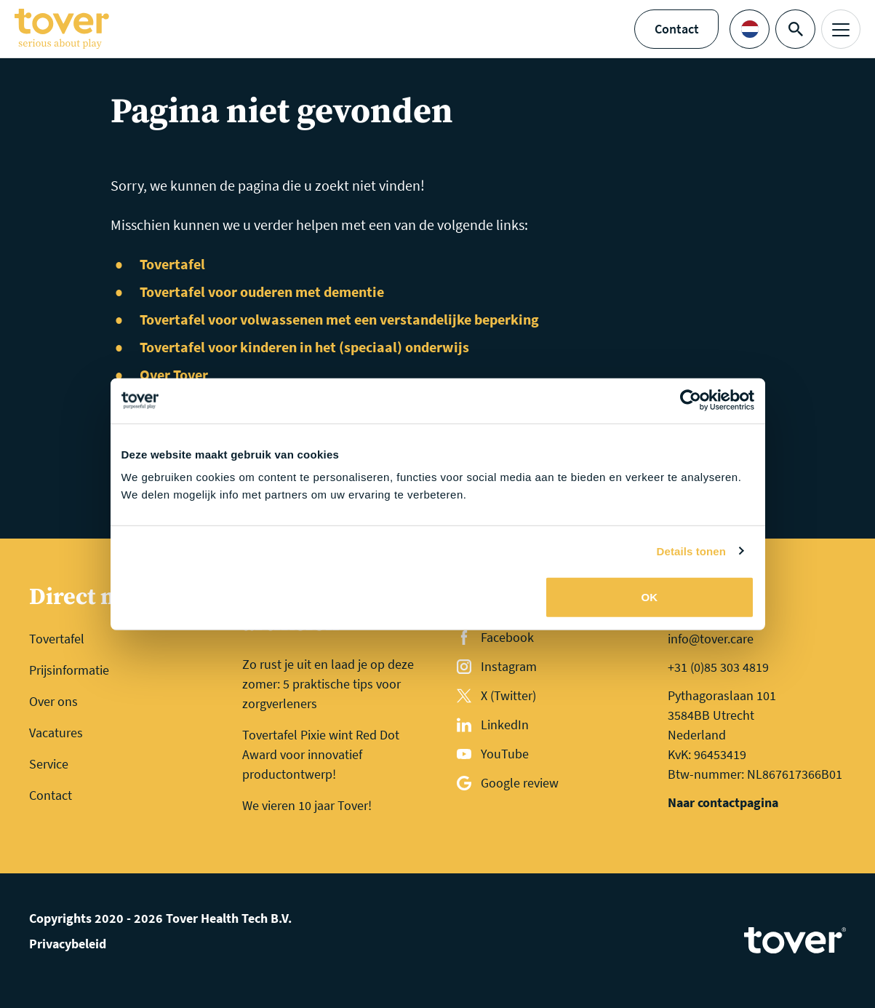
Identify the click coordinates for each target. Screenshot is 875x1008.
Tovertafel (172, 264)
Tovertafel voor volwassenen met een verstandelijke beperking (339, 319)
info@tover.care (711, 638)
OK (650, 597)
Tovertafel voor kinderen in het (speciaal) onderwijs (304, 347)
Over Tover (174, 374)
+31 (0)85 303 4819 (718, 667)
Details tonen (691, 550)
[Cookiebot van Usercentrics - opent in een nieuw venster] (690, 400)
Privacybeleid (67, 943)
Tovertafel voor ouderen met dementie (262, 291)
